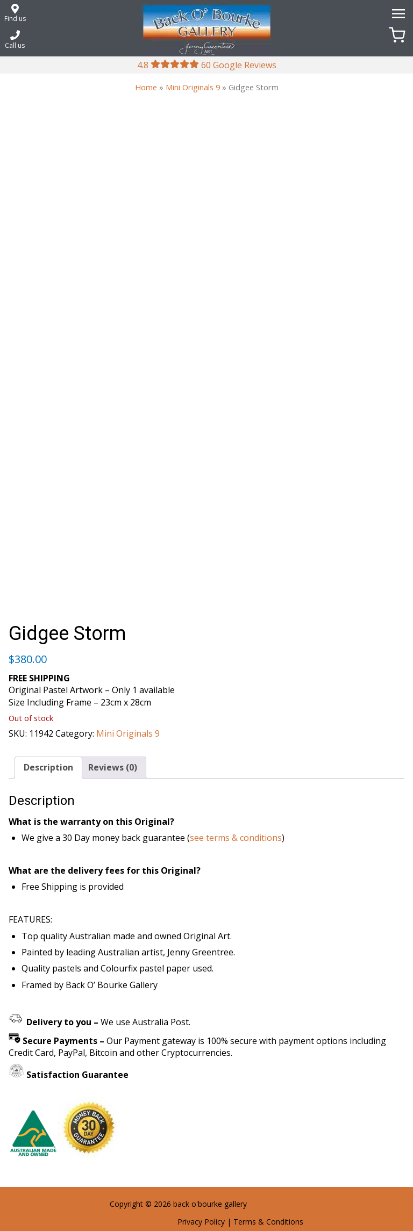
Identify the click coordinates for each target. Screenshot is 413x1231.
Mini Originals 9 (193, 87)
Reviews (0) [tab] (112, 767)
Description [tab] (48, 767)
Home (146, 87)
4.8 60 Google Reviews (206, 65)
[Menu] (397, 13)
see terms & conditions (236, 838)
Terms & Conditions (268, 1221)
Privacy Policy (201, 1221)
